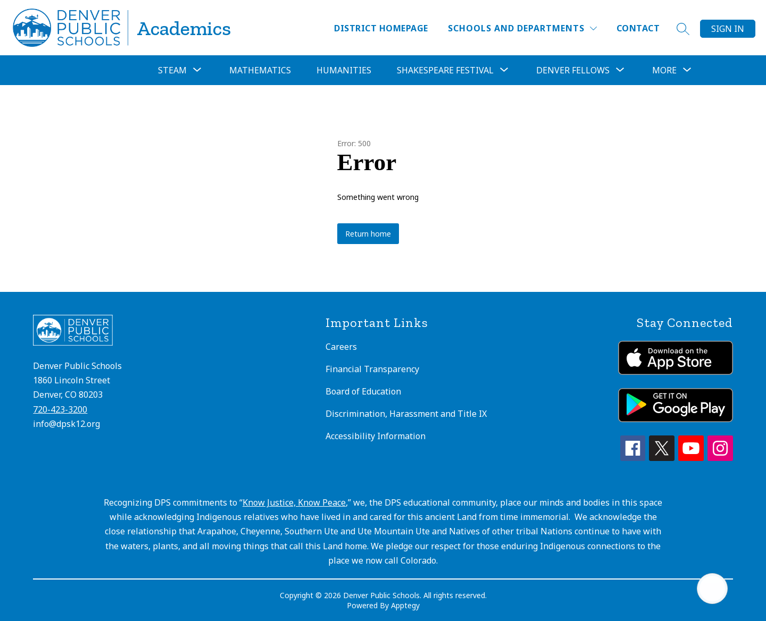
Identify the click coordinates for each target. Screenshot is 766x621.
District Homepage (381, 28)
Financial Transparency (372, 369)
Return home (368, 234)
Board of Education (363, 391)
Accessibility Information (376, 436)
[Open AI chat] (712, 588)
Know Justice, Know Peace (294, 502)
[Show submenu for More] (664, 70)
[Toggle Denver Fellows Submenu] (620, 70)
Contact (638, 28)
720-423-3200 (60, 409)
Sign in (727, 29)
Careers (341, 347)
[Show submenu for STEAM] (172, 70)
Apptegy (405, 605)
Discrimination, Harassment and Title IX (406, 413)
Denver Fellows (573, 70)
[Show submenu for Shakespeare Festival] (445, 70)
